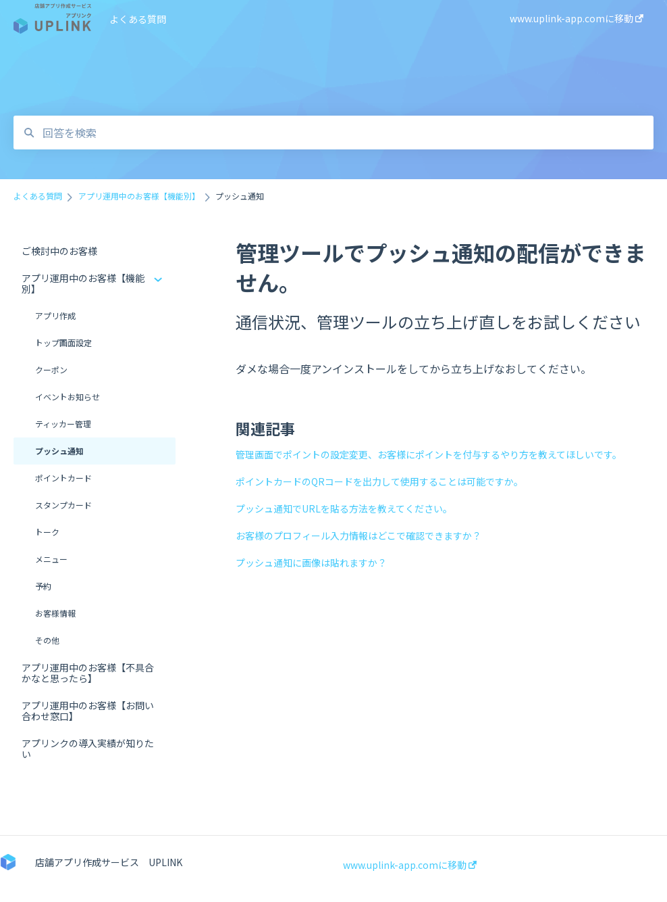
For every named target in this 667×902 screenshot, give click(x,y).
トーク (47, 532)
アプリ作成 (55, 315)
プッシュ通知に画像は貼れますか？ (311, 562)
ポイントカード (63, 477)
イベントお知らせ (67, 396)
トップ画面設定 (63, 342)
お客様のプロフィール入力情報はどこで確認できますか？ (358, 535)
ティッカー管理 (63, 423)
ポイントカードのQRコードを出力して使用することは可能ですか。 (379, 481)
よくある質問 (137, 19)
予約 (43, 586)
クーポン (51, 369)
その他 (47, 640)
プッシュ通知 (59, 450)
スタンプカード (63, 505)
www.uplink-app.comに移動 (410, 864)
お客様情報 (55, 613)
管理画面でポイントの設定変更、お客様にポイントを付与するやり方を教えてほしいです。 (429, 454)
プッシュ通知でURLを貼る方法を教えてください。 (344, 508)
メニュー (51, 559)
